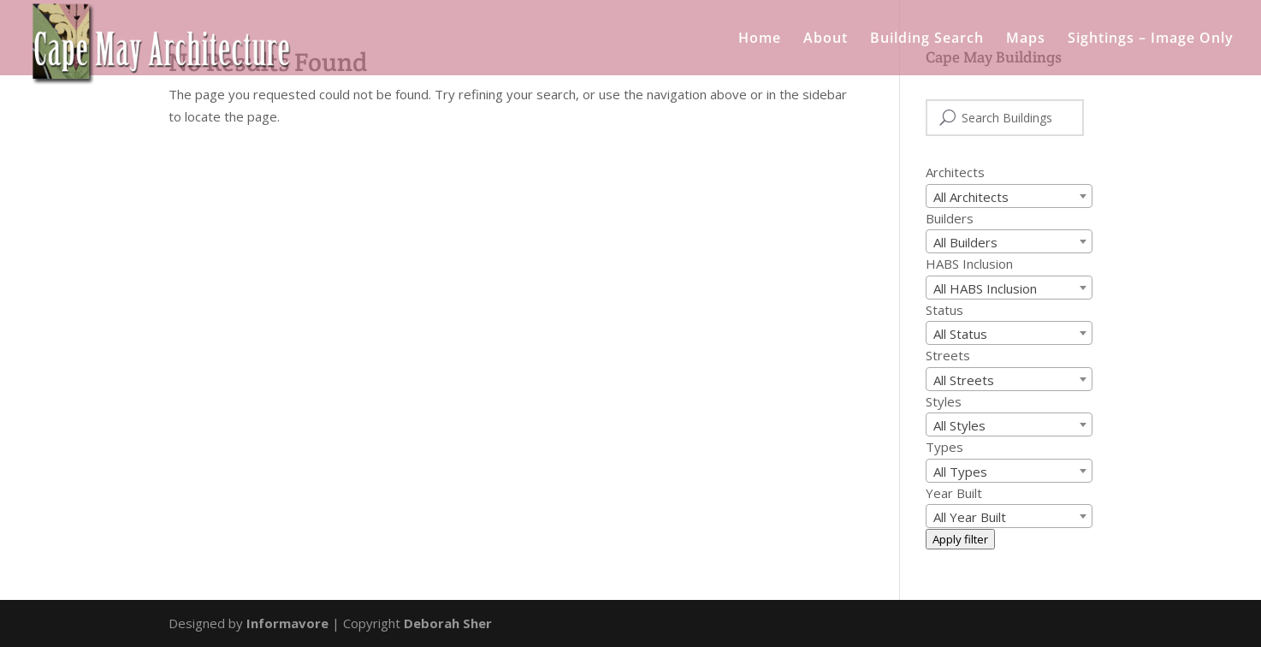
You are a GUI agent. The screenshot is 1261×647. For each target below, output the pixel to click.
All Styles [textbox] (959, 425)
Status (944, 309)
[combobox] (1009, 196)
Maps (1025, 39)
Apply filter (960, 539)
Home (759, 39)
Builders (950, 218)
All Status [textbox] (960, 333)
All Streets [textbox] (963, 380)
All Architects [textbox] (971, 196)
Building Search (927, 39)
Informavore (287, 623)
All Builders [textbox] (965, 242)
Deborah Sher (448, 623)
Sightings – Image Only (1151, 39)
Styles (944, 401)
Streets (948, 355)
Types (944, 446)
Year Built (954, 493)
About (825, 39)
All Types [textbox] (960, 471)
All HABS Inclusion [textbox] (985, 288)
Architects (955, 172)
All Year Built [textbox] (969, 516)
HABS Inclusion (969, 263)
